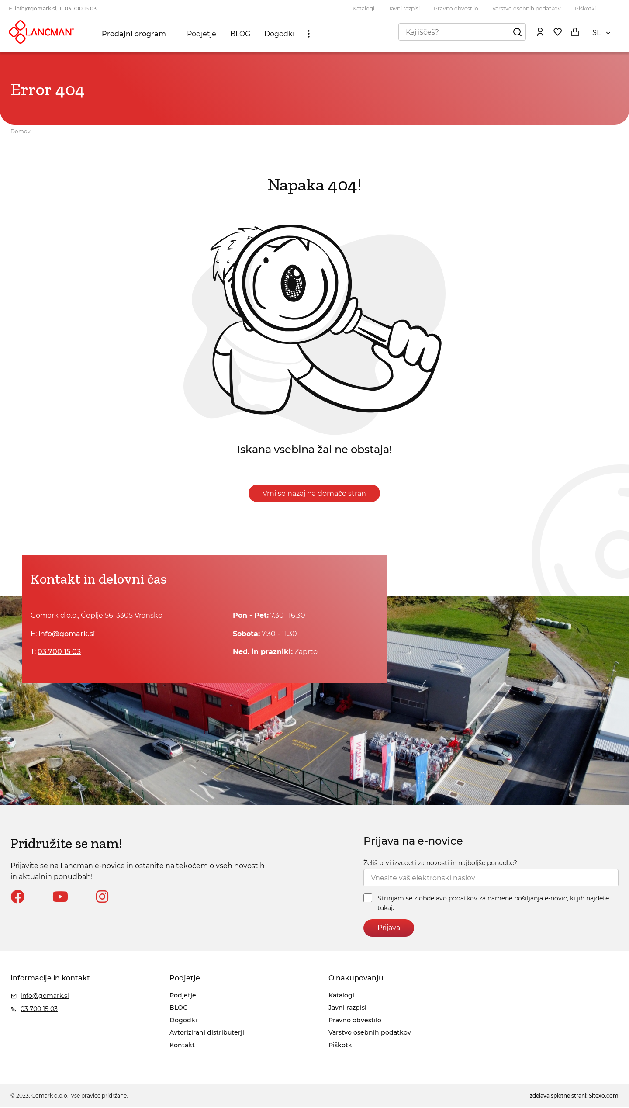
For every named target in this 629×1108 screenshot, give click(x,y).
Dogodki (280, 35)
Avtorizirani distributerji (206, 1034)
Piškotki (585, 8)
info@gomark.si (35, 8)
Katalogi (363, 8)
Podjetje (202, 35)
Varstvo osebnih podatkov (526, 8)
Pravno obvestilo (456, 8)
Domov (20, 132)
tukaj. (385, 909)
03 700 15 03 (81, 8)
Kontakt (182, 1046)
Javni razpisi (404, 8)
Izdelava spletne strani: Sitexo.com (573, 1097)
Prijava (388, 929)
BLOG (241, 35)
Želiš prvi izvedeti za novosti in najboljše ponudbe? (440, 864)
